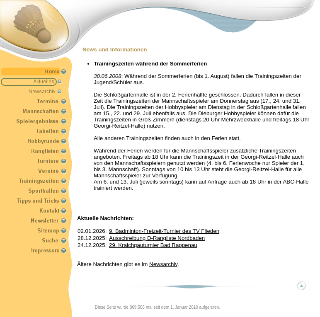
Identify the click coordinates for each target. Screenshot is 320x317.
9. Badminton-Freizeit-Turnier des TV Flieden (164, 231)
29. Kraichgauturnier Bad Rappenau (153, 245)
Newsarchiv (163, 264)
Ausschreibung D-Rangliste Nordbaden (157, 238)
